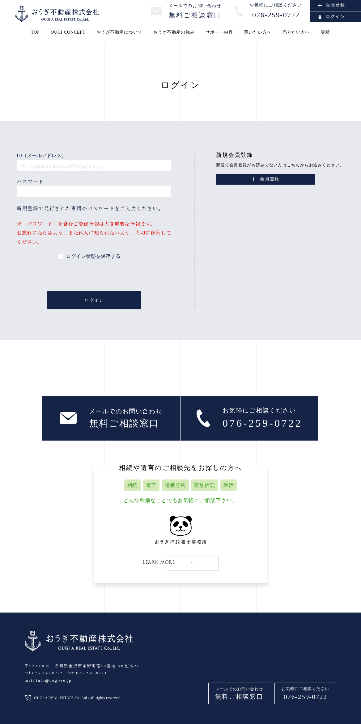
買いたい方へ (257, 32)
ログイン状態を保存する (93, 256)
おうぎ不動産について (119, 32)
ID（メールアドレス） (41, 155)
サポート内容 (219, 32)
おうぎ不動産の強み (174, 32)
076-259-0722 (305, 697)
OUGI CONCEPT (68, 32)
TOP (35, 32)
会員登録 (331, 5)
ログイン (331, 16)
